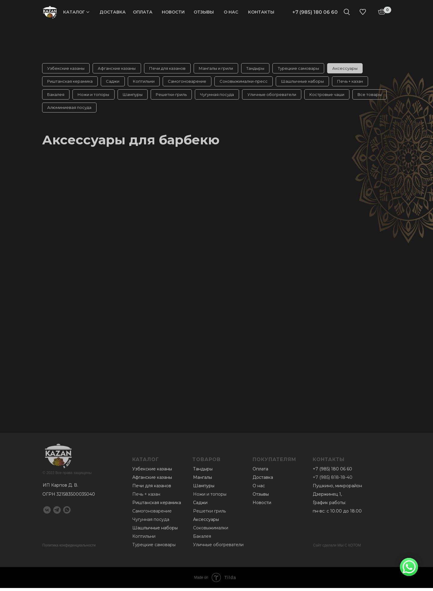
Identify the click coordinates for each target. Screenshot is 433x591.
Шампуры (135, 96)
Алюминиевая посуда (108, 110)
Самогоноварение (191, 82)
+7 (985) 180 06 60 (315, 12)
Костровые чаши (334, 96)
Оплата (142, 12)
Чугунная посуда (222, 96)
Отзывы (204, 12)
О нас (231, 12)
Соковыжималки (210, 531)
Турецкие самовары (304, 68)
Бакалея (56, 96)
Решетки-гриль (175, 96)
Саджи (114, 82)
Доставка (113, 12)
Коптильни (146, 82)
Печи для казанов (170, 68)
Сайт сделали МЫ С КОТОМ (337, 548)
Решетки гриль (209, 514)
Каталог (74, 12)
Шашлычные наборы (308, 82)
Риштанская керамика (70, 82)
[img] (49, 12)
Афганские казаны (118, 68)
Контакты (261, 12)
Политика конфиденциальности (69, 548)
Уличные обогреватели (277, 96)
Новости (173, 12)
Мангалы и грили (220, 68)
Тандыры (260, 68)
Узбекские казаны (66, 68)
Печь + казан (357, 82)
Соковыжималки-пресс (249, 82)
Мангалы (202, 480)
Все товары (60, 110)
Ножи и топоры (95, 96)
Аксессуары (352, 68)
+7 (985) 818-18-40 (332, 480)
